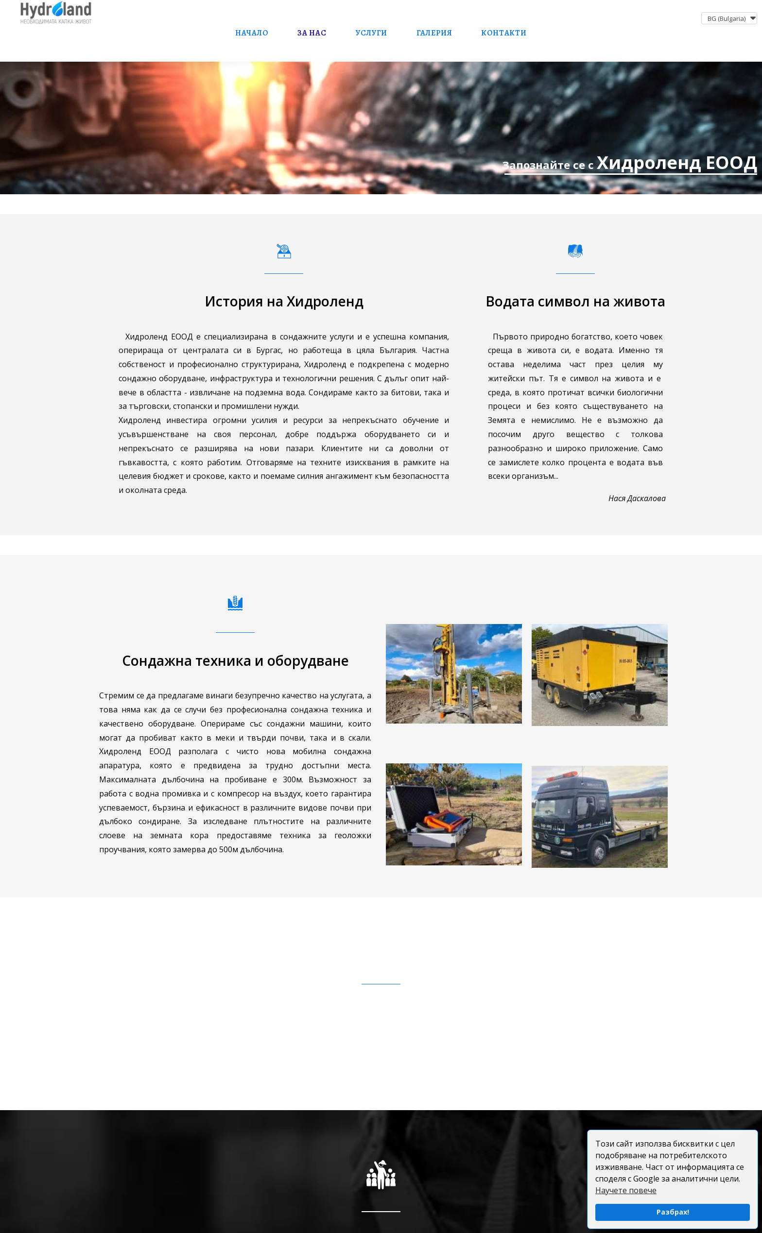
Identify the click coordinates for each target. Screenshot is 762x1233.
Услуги (371, 33)
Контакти (503, 33)
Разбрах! (673, 1211)
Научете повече (626, 1190)
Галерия (434, 33)
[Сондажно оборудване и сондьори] (381, 128)
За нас (312, 33)
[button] (729, 18)
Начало (251, 33)
